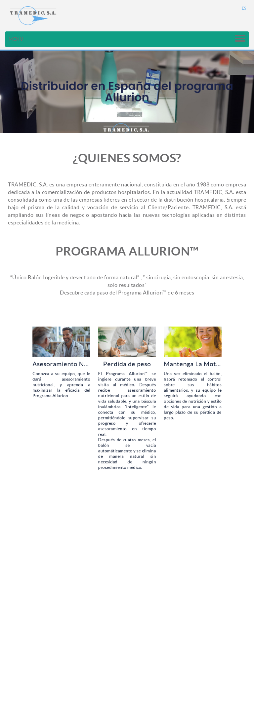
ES (244, 8)
